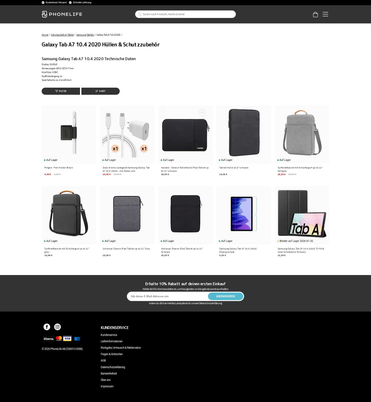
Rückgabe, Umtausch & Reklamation (121, 347)
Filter (60, 91)
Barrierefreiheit (109, 373)
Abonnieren (225, 296)
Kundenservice (109, 335)
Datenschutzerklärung (113, 367)
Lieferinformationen (112, 341)
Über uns (106, 380)
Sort (101, 91)
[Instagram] (57, 327)
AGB (103, 360)
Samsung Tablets (85, 34)
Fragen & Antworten (112, 354)
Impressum (107, 386)
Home (45, 34)
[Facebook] (47, 327)
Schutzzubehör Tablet (62, 34)
